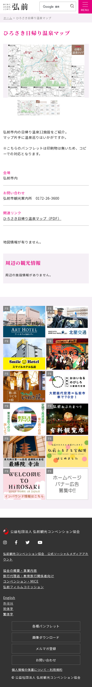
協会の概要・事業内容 (20, 570)
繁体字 (8, 614)
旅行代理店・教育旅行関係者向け (28, 576)
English (9, 597)
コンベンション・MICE (20, 581)
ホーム (7, 18)
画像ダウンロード (45, 637)
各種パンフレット (46, 626)
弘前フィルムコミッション (23, 587)
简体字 (8, 608)
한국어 (8, 603)
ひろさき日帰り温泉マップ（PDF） (32, 218)
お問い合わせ (46, 660)
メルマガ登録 (46, 648)
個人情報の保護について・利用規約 (37, 669)
